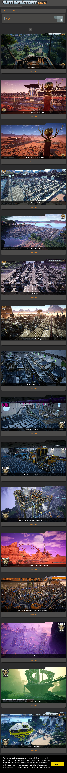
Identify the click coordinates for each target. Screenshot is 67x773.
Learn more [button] (7, 770)
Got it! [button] (57, 764)
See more (33, 71)
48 (62, 17)
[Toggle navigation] (62, 3)
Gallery (15, 11)
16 (56, 17)
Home (7, 11)
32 (59, 17)
